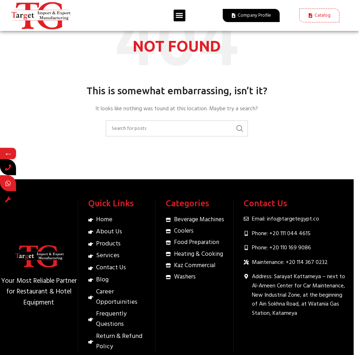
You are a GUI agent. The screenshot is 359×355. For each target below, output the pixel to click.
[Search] (177, 128)
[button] (179, 15)
